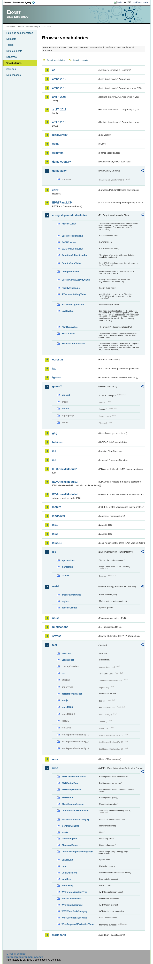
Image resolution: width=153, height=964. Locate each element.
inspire (56, 507)
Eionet (20, 27)
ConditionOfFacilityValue (74, 255)
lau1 (55, 524)
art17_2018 (59, 122)
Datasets (11, 38)
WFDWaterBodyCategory (74, 911)
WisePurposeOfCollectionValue (78, 924)
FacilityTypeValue (71, 288)
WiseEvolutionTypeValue (74, 917)
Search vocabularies (56, 60)
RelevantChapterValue (73, 343)
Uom (64, 866)
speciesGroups (69, 607)
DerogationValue (70, 271)
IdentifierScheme (70, 826)
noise (55, 618)
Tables (9, 44)
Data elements (14, 51)
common (58, 152)
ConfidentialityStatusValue (75, 810)
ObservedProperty (71, 845)
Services (11, 69)
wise (55, 768)
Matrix (65, 832)
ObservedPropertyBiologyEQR (77, 851)
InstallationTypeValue (73, 304)
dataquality (59, 170)
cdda (55, 143)
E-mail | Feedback (16, 953)
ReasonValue (68, 333)
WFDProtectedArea (71, 898)
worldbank (59, 934)
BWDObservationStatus (74, 776)
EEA (20, 2)
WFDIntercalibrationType (74, 892)
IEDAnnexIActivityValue (74, 294)
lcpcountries (68, 560)
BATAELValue (68, 242)
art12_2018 (59, 88)
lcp (54, 551)
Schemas (11, 57)
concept (66, 395)
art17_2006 (59, 96)
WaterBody (67, 885)
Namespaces (13, 75)
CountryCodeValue (71, 263)
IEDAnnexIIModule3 (65, 481)
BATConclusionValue (72, 248)
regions (65, 601)
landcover (58, 516)
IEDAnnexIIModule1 (65, 469)
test (54, 645)
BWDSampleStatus (71, 789)
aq (53, 70)
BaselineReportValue (72, 236)
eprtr (55, 190)
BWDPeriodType (70, 783)
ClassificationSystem (72, 804)
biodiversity (59, 134)
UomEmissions (69, 872)
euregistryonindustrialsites (69, 215)
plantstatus (67, 567)
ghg (54, 433)
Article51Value (69, 223)
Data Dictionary (32, 27)
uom (55, 759)
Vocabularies (13, 63)
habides (57, 442)
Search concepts (80, 60)
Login (119, 2)
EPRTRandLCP (62, 202)
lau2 (55, 533)
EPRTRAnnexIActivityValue (76, 279)
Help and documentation (19, 33)
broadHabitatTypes (71, 594)
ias (54, 451)
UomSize (66, 879)
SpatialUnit (67, 859)
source (65, 408)
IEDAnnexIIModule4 (65, 494)
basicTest (66, 653)
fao (54, 368)
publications (60, 627)
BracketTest (68, 660)
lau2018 (57, 542)
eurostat (57, 359)
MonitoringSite (69, 838)
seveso (56, 636)
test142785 (67, 707)
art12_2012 (59, 79)
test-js (65, 700)
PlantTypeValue (70, 327)
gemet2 (57, 386)
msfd (55, 586)
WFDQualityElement (72, 905)
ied (54, 460)
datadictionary (61, 161)
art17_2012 (59, 109)
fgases (56, 377)
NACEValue (67, 311)
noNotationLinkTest (72, 693)
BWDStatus (67, 797)
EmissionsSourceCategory (75, 819)
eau (63, 673)
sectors (65, 575)
